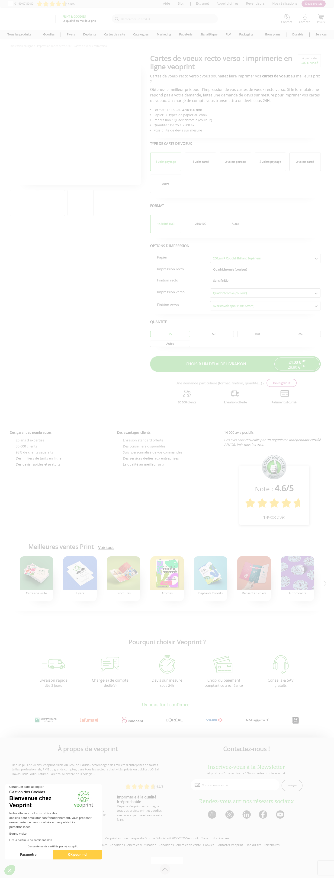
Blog (181, 3)
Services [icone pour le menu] (321, 34)
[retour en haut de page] (165, 869)
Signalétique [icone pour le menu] (208, 34)
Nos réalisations (284, 3)
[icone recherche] (117, 19)
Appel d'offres (227, 3)
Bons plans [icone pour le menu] (272, 34)
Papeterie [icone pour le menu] (185, 34)
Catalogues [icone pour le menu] (140, 34)
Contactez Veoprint (229, 845)
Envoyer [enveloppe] (292, 785)
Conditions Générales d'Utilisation (133, 845)
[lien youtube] (281, 815)
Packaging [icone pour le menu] (246, 34)
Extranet (202, 3)
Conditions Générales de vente (180, 845)
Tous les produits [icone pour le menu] (19, 34)
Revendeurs (255, 3)
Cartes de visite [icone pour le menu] (114, 34)
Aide (166, 3)
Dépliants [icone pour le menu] (89, 34)
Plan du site (253, 845)
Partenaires (271, 845)
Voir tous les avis (250, 444)
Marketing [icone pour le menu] (164, 34)
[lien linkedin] (246, 815)
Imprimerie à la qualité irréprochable (136, 799)
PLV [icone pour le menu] (228, 34)
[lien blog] (212, 815)
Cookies (208, 845)
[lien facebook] (264, 815)
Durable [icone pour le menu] (297, 34)
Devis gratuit (313, 4)
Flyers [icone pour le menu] (71, 34)
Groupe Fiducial (155, 838)
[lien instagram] (229, 815)
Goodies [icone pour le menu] (49, 34)
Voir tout (106, 547)
